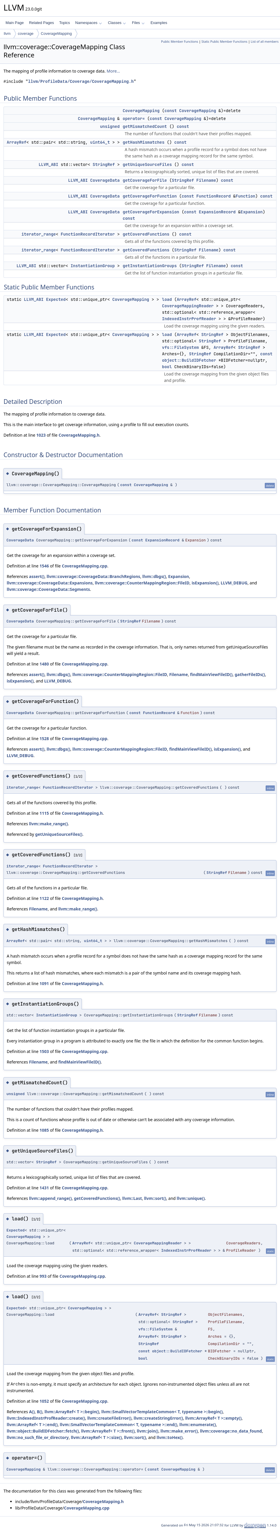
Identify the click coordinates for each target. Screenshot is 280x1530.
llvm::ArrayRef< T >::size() (96, 1437)
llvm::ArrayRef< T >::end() (32, 1424)
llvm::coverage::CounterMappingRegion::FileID (142, 583)
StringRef (104, 164)
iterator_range (38, 234)
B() (39, 1411)
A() (31, 1411)
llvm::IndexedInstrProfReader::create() (46, 1418)
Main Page (15, 22)
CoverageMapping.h (78, 435)
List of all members (265, 42)
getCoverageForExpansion (151, 212)
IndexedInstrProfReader (189, 318)
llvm (7, 33)
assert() (36, 576)
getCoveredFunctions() (97, 1198)
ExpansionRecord (217, 212)
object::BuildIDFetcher (189, 360)
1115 (44, 813)
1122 (44, 898)
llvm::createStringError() (158, 1418)
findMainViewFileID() (211, 674)
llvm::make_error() (179, 1431)
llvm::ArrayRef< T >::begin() (71, 1411)
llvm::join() (147, 1431)
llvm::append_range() (50, 1198)
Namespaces (88, 22)
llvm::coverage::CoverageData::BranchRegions (93, 576)
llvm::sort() (155, 1198)
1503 (44, 1051)
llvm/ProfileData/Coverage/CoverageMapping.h (81, 81)
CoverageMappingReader (187, 305)
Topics (64, 22)
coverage (25, 33)
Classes (117, 22)
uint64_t (100, 142)
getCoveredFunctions (146, 234)
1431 (44, 1188)
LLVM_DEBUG (234, 583)
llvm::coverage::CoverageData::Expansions (50, 583)
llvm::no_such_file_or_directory (38, 1437)
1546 (44, 566)
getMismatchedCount (145, 126)
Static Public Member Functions (224, 42)
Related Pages (41, 22)
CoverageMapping (56, 33)
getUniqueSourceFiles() (58, 834)
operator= (134, 118)
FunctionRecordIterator (88, 234)
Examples (159, 22)
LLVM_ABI (48, 164)
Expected (55, 299)
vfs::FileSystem (180, 347)
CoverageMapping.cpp (84, 566)
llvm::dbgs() (154, 576)
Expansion (252, 212)
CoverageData (105, 180)
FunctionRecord (213, 196)
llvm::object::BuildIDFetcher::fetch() (43, 1431)
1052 (44, 1401)
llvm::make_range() (48, 823)
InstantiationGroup (92, 265)
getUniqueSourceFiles (147, 164)
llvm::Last (132, 1198)
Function (245, 196)
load (167, 299)
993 (42, 1276)
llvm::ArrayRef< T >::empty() (213, 1418)
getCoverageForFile (145, 180)
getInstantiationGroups (150, 265)
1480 (44, 664)
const (171, 110)
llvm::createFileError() (109, 1418)
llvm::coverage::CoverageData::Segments (48, 589)
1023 (41, 435)
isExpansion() (205, 583)
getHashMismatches (144, 142)
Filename (206, 180)
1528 (44, 738)
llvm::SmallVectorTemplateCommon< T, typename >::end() (118, 1424)
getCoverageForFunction (150, 196)
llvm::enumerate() (197, 1424)
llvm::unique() (191, 1198)
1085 (44, 1130)
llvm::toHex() (170, 1437)
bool (167, 366)
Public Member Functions (179, 42)
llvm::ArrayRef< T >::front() (107, 1431)
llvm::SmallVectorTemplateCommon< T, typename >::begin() (162, 1411)
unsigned (110, 126)
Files (138, 22)
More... (113, 71)
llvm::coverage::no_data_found (231, 1431)
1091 (44, 983)
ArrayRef (16, 142)
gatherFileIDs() (250, 674)
